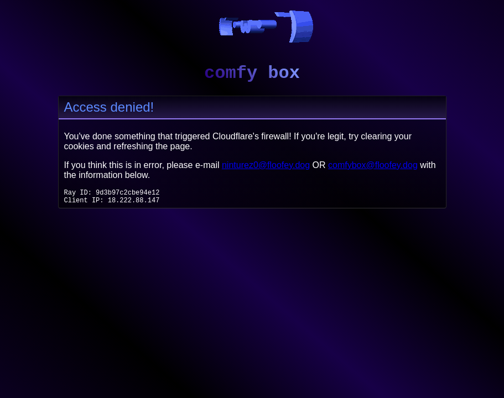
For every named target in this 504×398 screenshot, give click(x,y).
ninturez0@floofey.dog (266, 165)
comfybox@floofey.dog (373, 165)
